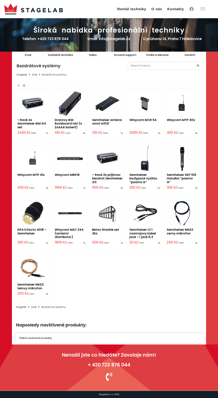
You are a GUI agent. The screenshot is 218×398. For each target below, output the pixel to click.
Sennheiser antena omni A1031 (107, 122)
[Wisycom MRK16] (70, 158)
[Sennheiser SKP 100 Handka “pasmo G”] (182, 158)
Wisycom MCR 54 (143, 120)
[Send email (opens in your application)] (203, 9)
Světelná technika (60, 55)
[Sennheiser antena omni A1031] (107, 103)
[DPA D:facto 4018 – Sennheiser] (32, 213)
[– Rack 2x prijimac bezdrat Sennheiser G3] (107, 158)
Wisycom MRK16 (67, 175)
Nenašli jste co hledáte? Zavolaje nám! (109, 355)
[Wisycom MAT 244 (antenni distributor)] (70, 213)
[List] (24, 85)
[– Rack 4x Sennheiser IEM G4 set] (32, 103)
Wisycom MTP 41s (31, 175)
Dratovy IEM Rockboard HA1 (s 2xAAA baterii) (68, 123)
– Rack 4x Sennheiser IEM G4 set (31, 123)
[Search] (198, 65)
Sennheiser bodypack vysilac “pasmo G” (143, 178)
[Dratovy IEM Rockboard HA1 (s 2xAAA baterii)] (70, 103)
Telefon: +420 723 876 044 (45, 38)
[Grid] (18, 85)
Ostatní (189, 55)
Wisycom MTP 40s (181, 120)
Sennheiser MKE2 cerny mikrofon (180, 231)
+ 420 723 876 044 (109, 365)
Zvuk (28, 55)
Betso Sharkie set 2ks (105, 231)
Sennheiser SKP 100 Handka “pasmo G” (181, 178)
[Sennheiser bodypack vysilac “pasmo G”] (145, 158)
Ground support (125, 55)
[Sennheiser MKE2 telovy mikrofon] (32, 268)
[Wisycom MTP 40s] (182, 103)
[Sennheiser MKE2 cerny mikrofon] (182, 213)
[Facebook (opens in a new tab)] (192, 9)
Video (93, 55)
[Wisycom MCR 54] (145, 103)
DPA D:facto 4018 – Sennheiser (31, 231)
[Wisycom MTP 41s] (32, 158)
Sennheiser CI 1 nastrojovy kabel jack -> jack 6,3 (142, 233)
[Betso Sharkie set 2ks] (107, 213)
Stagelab (22, 74)
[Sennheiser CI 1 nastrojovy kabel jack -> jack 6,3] (145, 213)
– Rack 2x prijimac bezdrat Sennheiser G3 (107, 178)
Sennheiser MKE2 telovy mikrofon (30, 286)
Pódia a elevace (157, 55)
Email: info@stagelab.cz (109, 38)
